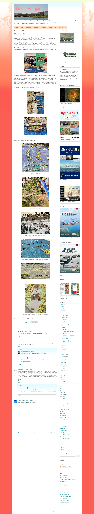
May (63, 349)
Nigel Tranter (28, 27)
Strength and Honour (66, 320)
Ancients (61, 392)
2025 (62, 306)
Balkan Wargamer (30, 8)
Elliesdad (20, 369)
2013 (62, 375)
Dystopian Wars (63, 402)
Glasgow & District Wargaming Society (51, 22)
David (22, 351)
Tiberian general (21, 400)
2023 (62, 310)
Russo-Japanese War (64, 434)
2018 (62, 366)
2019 (62, 364)
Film (60, 407)
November (64, 313)
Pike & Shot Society (64, 492)
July (63, 345)
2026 (62, 304)
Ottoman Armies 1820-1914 (68, 331)
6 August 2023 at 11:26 (29, 331)
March (63, 352)
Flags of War (62, 483)
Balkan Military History (36, 22)
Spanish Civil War (63, 438)
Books (19, 324)
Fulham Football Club (64, 500)
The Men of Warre (66, 343)
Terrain (61, 440)
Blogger (53, 511)
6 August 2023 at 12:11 (29, 351)
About (22, 27)
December (64, 311)
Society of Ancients (64, 488)
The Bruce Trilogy (65, 329)
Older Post (53, 432)
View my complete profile (65, 81)
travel (61, 443)
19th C (61, 390)
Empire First (64, 333)
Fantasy (61, 405)
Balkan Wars (62, 396)
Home (16, 27)
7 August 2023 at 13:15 (30, 400)
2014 (62, 373)
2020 (62, 362)
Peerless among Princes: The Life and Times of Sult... (69, 340)
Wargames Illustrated (64, 494)
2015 (62, 372)
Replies (20, 349)
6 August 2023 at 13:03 (27, 369)
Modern (61, 419)
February (64, 354)
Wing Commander (66, 325)
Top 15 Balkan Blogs (64, 475)
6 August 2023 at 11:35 (29, 341)
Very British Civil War (64, 445)
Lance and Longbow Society (66, 485)
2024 (62, 308)
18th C (61, 388)
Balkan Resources (63, 498)
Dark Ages (62, 400)
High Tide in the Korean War (68, 327)
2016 (62, 370)
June (63, 347)
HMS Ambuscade (62, 27)
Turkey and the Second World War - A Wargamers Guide (68, 323)
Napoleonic (62, 424)
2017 (62, 368)
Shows (22, 324)
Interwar (61, 411)
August (63, 319)
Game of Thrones (63, 409)
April (63, 351)
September (64, 317)
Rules (61, 432)
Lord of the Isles (63, 415)
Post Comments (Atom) (38, 437)
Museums (62, 422)
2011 (62, 379)
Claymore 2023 (65, 338)
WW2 (61, 449)
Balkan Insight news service (65, 496)
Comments (63, 466)
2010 (62, 381)
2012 (62, 377)
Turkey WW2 (36, 27)
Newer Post (17, 432)
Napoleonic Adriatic (53, 27)
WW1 (61, 447)
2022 (62, 359)
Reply (19, 336)
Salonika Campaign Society (65, 490)
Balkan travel (62, 394)
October (64, 315)
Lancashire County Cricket (65, 502)
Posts (62, 464)
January (64, 356)
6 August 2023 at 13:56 (34, 387)
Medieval (61, 417)
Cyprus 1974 (43, 27)
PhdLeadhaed (63, 481)
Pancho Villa (62, 428)
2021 (62, 360)
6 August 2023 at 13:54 (34, 357)
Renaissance (62, 430)
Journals (61, 413)
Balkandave (24, 357)
